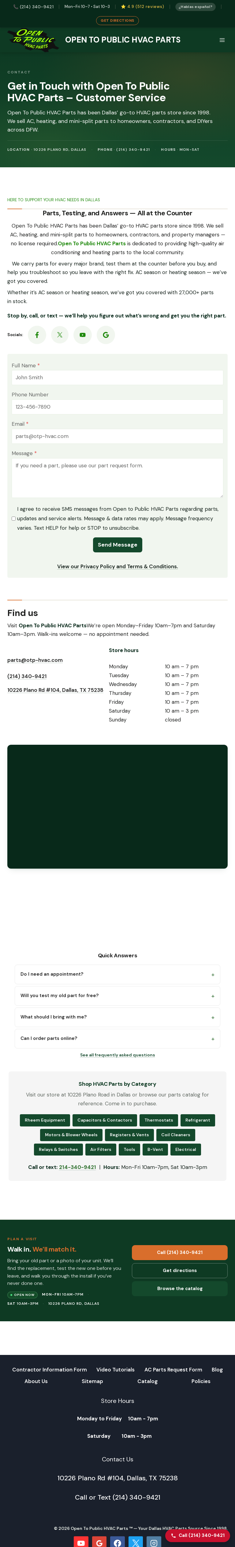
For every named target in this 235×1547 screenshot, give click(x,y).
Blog (217, 1369)
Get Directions (117, 20)
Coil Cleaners (175, 1140)
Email (25, 426)
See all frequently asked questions (117, 1060)
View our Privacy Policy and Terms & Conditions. (117, 569)
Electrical (185, 1155)
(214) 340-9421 (27, 682)
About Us (36, 1381)
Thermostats (158, 1126)
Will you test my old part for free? (60, 1001)
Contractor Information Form (49, 1369)
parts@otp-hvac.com (35, 665)
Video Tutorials (115, 1369)
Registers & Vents (129, 1140)
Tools (129, 1155)
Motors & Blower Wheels (71, 1140)
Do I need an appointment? (52, 980)
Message (29, 456)
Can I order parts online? (49, 1044)
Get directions (180, 1276)
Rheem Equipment (45, 1126)
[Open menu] (222, 40)
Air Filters (100, 1155)
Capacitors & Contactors (104, 1126)
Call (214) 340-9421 (180, 1258)
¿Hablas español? (197, 6)
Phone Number (35, 397)
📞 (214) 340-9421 (33, 7)
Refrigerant (197, 1126)
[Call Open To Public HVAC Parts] (197, 1535)
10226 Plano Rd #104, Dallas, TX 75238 (55, 695)
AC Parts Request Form (173, 1369)
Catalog (147, 1381)
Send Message (117, 547)
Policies (201, 1381)
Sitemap (92, 1381)
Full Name (31, 368)
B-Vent (155, 1155)
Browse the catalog (180, 1294)
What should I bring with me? (54, 1023)
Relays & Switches (58, 1155)
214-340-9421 (77, 1173)
